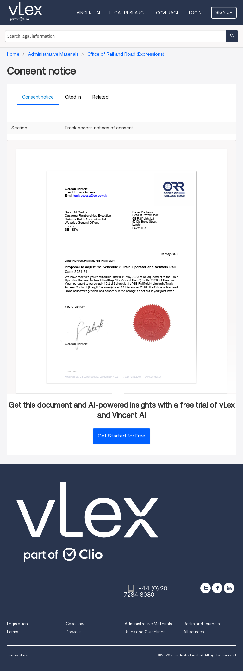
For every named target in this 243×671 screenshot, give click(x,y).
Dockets (73, 631)
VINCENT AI (88, 12)
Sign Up (223, 12)
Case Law (75, 624)
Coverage (167, 12)
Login (195, 12)
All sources (194, 631)
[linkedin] (229, 588)
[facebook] (217, 588)
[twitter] (205, 588)
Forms (12, 631)
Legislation (17, 624)
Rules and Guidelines (145, 631)
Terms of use (18, 655)
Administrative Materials (148, 624)
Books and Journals (202, 624)
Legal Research (127, 12)
